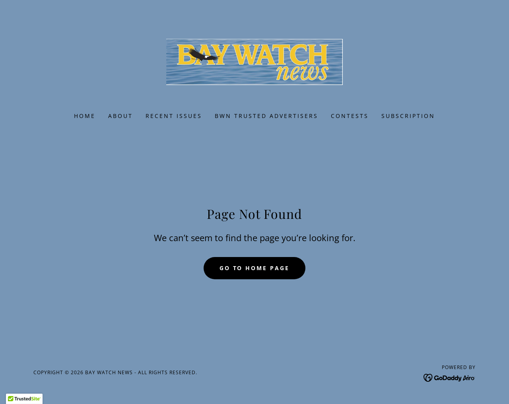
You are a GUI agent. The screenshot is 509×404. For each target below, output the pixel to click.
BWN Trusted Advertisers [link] (266, 116)
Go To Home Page (255, 268)
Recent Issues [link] (174, 116)
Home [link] (84, 116)
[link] (254, 61)
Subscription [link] (408, 116)
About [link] (120, 116)
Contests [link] (350, 116)
